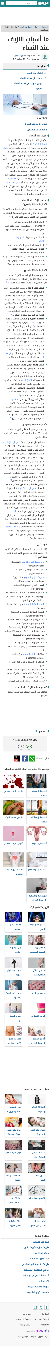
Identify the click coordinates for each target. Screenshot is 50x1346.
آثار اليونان (44, 1281)
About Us (45, 1325)
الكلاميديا (33, 322)
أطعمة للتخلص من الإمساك (36, 1275)
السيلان (15, 399)
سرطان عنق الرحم (11, 442)
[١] (13, 193)
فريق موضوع (25, 1325)
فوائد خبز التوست (41, 1253)
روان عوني (18, 55)
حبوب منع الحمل (13, 182)
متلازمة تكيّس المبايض (34, 577)
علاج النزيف (12, 179)
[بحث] (35, 3)
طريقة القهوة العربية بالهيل (35, 1264)
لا (21, 746)
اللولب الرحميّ (29, 654)
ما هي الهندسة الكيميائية (36, 1270)
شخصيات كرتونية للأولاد (38, 1292)
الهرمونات (19, 237)
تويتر (17, 758)
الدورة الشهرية (40, 144)
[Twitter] (41, 1307)
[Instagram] (35, 1307)
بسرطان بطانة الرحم (26, 488)
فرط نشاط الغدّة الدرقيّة (33, 562)
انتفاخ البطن (27, 380)
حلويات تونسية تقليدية (38, 1287)
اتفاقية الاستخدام (42, 1319)
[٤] (11, 314)
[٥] (17, 360)
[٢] (11, 216)
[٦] (19, 394)
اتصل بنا (45, 1314)
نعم (29, 746)
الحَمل (42, 241)
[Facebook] (46, 1307)
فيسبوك (25, 758)
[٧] (11, 480)
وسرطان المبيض (12, 527)
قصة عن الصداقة (41, 1242)
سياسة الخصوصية (23, 1319)
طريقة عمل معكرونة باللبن (36, 1247)
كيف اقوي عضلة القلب (38, 1259)
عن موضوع (26, 1314)
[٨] (15, 510)
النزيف (6, 148)
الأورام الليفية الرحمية (34, 604)
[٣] (10, 216)
